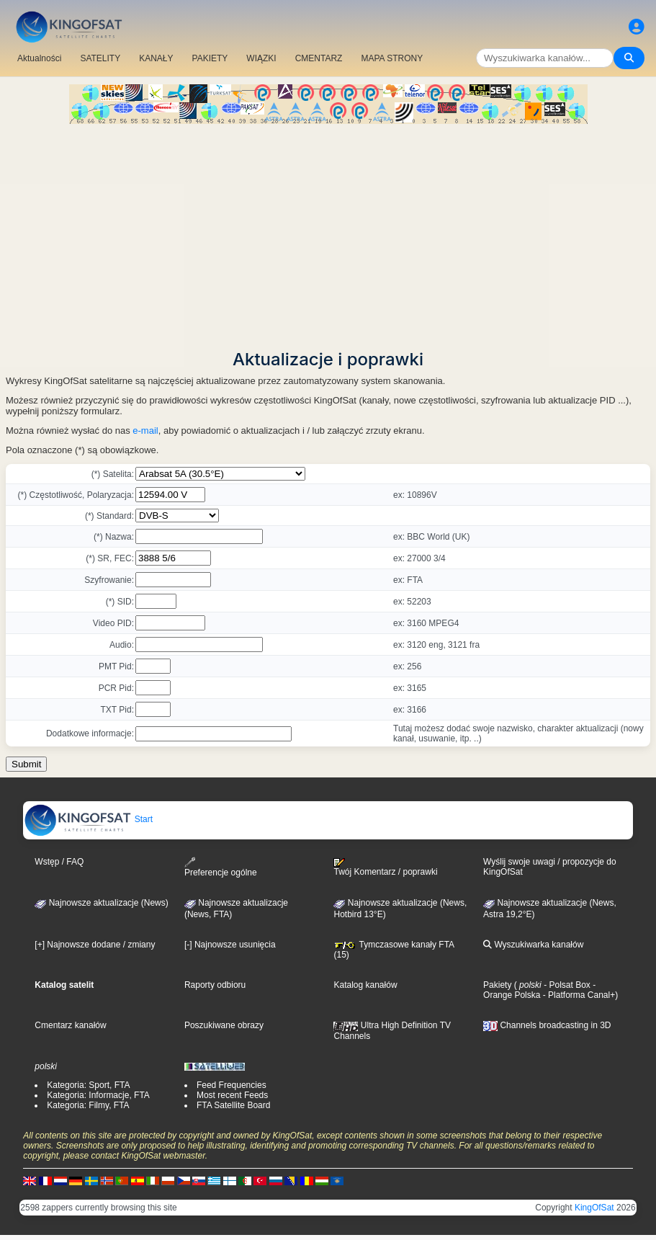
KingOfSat (594, 1208)
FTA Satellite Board (234, 1105)
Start (88, 819)
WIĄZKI (261, 58)
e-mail (145, 430)
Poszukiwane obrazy (224, 1025)
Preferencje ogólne (220, 867)
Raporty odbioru (215, 985)
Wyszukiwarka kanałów (533, 945)
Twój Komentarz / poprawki (385, 867)
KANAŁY (156, 58)
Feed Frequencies (231, 1085)
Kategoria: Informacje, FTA (98, 1095)
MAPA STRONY (392, 58)
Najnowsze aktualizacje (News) (101, 903)
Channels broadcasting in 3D (547, 1025)
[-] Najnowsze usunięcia (230, 945)
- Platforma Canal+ (577, 995)
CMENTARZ (319, 58)
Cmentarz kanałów (70, 1025)
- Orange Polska (539, 990)
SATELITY (100, 58)
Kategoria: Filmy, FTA (88, 1105)
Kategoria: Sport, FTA (88, 1085)
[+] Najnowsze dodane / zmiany (95, 945)
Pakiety (497, 985)
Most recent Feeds (232, 1095)
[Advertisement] (328, 232)
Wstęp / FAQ (59, 862)
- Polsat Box (566, 985)
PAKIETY (210, 58)
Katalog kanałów (365, 985)
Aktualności (39, 58)
